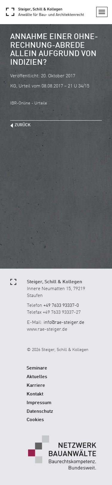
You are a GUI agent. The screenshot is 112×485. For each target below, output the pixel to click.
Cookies (35, 420)
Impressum (39, 403)
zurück (22, 125)
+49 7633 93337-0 (61, 305)
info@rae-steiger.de (64, 322)
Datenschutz (40, 411)
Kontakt (35, 394)
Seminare (37, 368)
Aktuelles (37, 377)
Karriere (36, 385)
